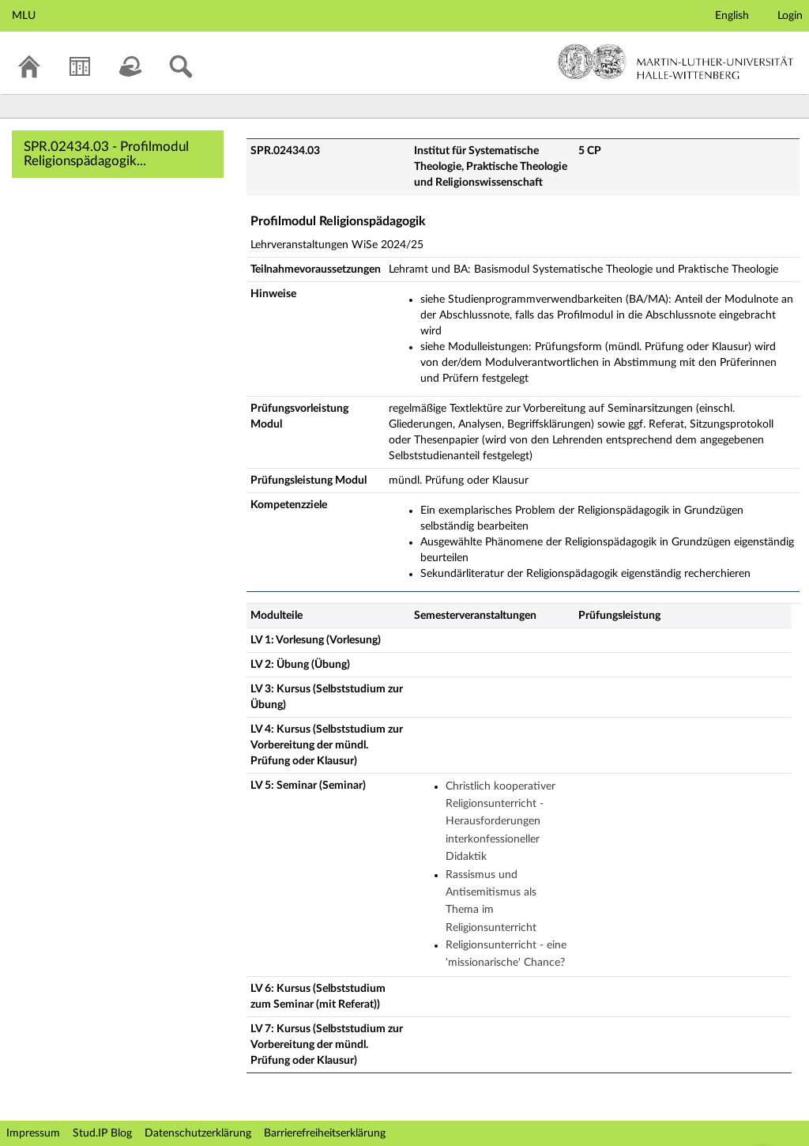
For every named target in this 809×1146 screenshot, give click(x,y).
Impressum (33, 1133)
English (732, 15)
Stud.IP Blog (102, 1133)
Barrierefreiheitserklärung (325, 1133)
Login (790, 15)
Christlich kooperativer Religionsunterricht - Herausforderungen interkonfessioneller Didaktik (500, 822)
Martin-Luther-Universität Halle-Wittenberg (676, 61)
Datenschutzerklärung (198, 1133)
